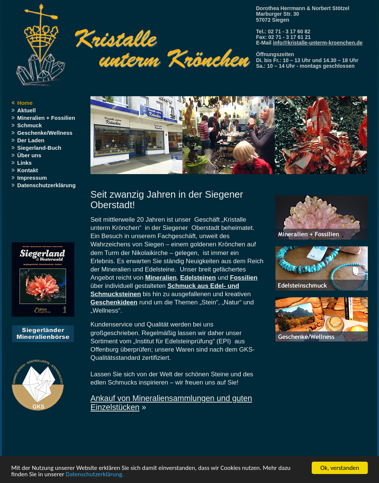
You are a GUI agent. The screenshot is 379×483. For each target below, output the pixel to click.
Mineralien (160, 277)
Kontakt (27, 170)
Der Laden (30, 140)
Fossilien (244, 277)
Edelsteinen (198, 277)
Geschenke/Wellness (45, 133)
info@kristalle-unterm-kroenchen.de (318, 43)
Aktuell (26, 110)
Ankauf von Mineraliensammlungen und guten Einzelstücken (171, 402)
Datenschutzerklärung (46, 185)
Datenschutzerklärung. (95, 475)
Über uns (29, 155)
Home (25, 103)
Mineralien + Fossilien (46, 118)
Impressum (32, 178)
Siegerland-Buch (39, 148)
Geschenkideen (114, 302)
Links (24, 163)
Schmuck (29, 125)
